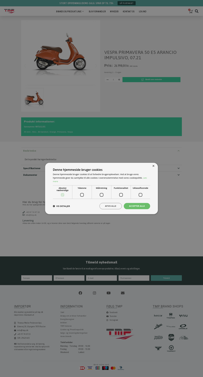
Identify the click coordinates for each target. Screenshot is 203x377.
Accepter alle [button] (137, 206)
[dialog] (101, 188)
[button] (61, 206)
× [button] (153, 166)
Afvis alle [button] (110, 206)
